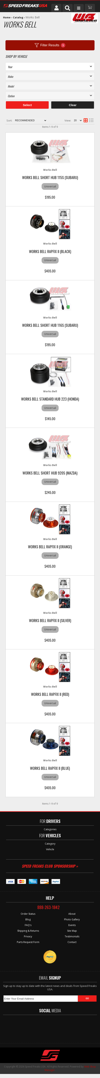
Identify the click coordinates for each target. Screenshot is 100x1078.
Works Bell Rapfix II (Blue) (50, 768)
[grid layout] (85, 120)
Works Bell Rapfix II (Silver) (50, 620)
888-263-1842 (48, 907)
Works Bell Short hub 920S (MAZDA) (50, 473)
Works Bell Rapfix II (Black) (50, 251)
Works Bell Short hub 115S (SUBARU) (50, 177)
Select (27, 105)
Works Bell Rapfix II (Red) (50, 694)
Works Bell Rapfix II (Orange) (50, 546)
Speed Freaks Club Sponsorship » (50, 866)
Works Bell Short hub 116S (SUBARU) (50, 325)
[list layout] (91, 120)
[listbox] (50, 76)
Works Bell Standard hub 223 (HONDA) (50, 399)
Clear (72, 105)
